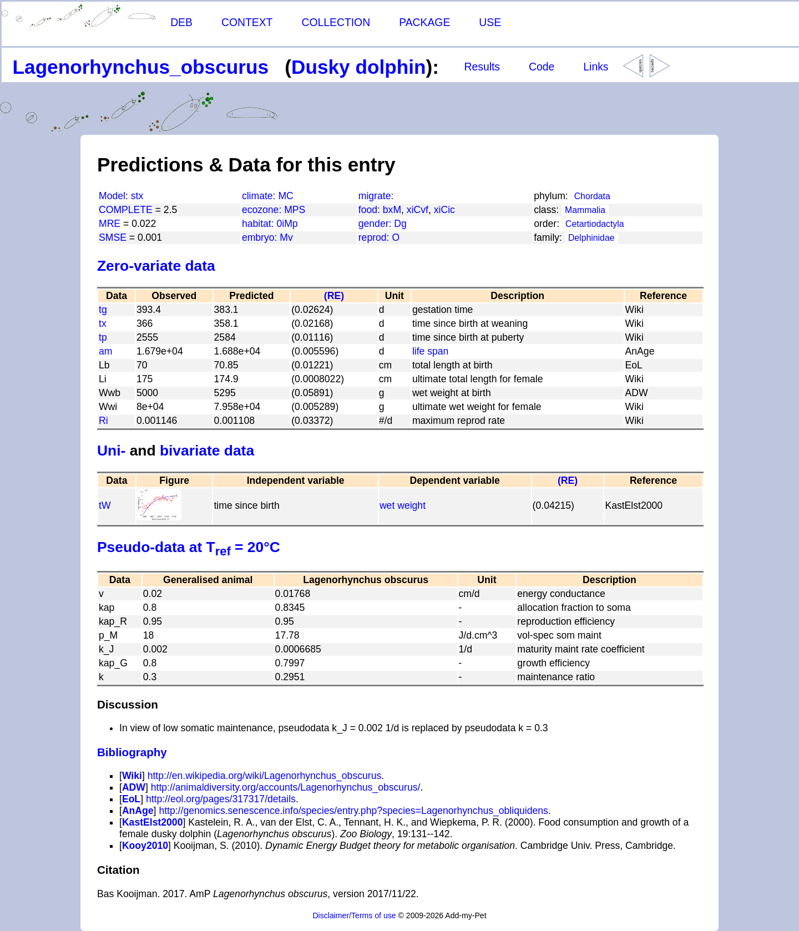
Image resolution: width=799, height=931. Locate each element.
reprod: (375, 237)
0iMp (286, 223)
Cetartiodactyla (594, 224)
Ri (103, 420)
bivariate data (207, 450)
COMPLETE (126, 209)
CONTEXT (247, 22)
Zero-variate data (156, 265)
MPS (294, 209)
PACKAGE (424, 22)
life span (430, 351)
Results (482, 66)
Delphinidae (591, 237)
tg (103, 309)
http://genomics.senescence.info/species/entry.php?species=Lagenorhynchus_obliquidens (353, 810)
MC (285, 195)
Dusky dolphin (358, 67)
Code (541, 66)
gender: (376, 223)
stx (137, 195)
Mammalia (585, 210)
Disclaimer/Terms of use (354, 915)
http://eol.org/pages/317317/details (221, 798)
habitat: (259, 223)
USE (490, 22)
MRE (109, 223)
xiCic (444, 209)
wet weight (403, 505)
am (105, 351)
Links (595, 66)
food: (370, 209)
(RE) (334, 295)
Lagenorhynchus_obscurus (141, 67)
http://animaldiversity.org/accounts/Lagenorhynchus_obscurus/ (286, 787)
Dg (400, 223)
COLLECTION (335, 22)
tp (103, 337)
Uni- (111, 450)
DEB (181, 22)
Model (112, 195)
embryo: (261, 237)
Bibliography (132, 752)
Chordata (592, 196)
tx (103, 323)
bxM (392, 209)
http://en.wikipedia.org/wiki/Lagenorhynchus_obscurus (265, 775)
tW (105, 505)
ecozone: (263, 209)
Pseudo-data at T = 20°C (188, 547)
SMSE (113, 237)
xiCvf (417, 209)
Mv (286, 237)
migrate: (376, 195)
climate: (260, 195)
